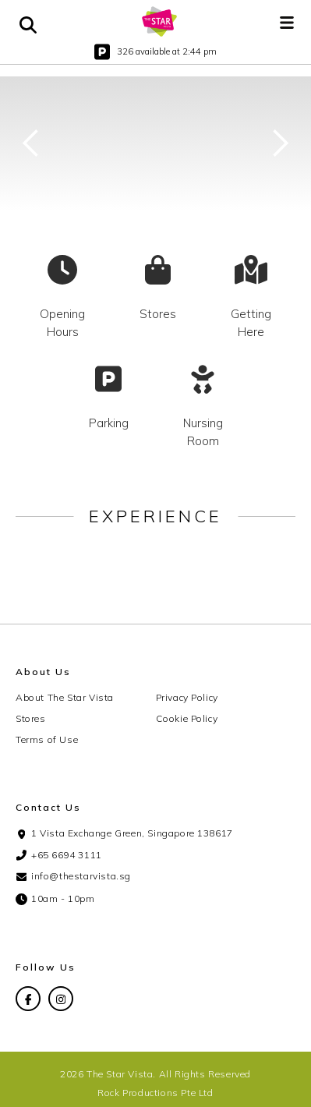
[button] (286, 22)
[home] (160, 21)
